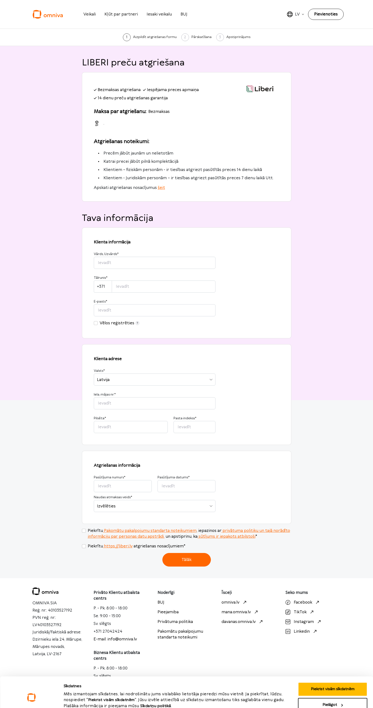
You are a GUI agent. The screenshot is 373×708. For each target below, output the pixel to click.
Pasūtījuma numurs (109, 477)
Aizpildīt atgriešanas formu (155, 37)
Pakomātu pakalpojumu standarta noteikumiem (150, 530)
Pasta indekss (185, 418)
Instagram (304, 622)
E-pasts (100, 301)
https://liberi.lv (118, 546)
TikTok (300, 612)
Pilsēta (100, 418)
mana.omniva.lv (240, 612)
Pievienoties (326, 14)
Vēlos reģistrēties (120, 323)
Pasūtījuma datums (174, 477)
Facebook (303, 602)
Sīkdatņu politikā (155, 680)
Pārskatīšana (201, 37)
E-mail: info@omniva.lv (115, 639)
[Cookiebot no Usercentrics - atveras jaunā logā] (31, 698)
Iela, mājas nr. (105, 394)
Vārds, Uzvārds (106, 254)
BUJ (184, 14)
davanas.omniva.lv (243, 622)
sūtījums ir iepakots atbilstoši (226, 536)
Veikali (89, 14)
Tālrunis (100, 278)
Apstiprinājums (238, 37)
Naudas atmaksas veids (113, 497)
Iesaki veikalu (159, 14)
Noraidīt (332, 695)
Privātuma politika (175, 621)
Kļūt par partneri (121, 14)
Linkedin (302, 631)
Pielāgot (333, 679)
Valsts (99, 371)
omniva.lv (235, 602)
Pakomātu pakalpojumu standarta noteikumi (180, 634)
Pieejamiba (168, 612)
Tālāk (186, 559)
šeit (161, 187)
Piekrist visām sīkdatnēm (332, 663)
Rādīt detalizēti (77, 693)
